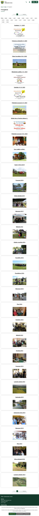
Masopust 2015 (19, 428)
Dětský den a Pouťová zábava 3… (19, 118)
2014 (8, 20)
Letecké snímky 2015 (19, 381)
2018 (25, 20)
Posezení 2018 (19, 180)
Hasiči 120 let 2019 (19, 164)
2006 (10, 18)
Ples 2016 (19, 304)
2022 (33, 20)
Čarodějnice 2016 (19, 273)
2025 (8, 22)
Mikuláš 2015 (19, 335)
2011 (32, 18)
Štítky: (2, 18)
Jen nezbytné (20, 513)
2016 (16, 20)
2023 (3, 22)
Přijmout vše (12, 513)
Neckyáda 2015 (19, 397)
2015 (12, 20)
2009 (23, 18)
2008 (19, 18)
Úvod (2, 6)
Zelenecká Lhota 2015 (19, 412)
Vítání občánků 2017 (19, 195)
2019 (29, 20)
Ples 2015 (19, 443)
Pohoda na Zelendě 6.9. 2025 (19, 41)
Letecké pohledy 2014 (19, 474)
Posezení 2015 (19, 366)
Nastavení (27, 513)
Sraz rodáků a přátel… (19, 149)
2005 (6, 18)
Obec (5, 6)
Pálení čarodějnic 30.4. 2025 (19, 56)
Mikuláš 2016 (19, 226)
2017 (20, 20)
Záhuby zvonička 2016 (19, 242)
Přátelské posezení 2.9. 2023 (19, 102)
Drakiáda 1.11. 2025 (19, 25)
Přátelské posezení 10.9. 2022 (19, 134)
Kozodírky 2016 (19, 257)
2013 (3, 20)
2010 (27, 18)
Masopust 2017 (19, 211)
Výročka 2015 (19, 350)
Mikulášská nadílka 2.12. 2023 (19, 72)
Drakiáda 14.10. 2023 (19, 87)
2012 (36, 18)
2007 (15, 18)
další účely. (23, 508)
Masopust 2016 (19, 288)
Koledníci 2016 (19, 319)
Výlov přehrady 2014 (19, 459)
